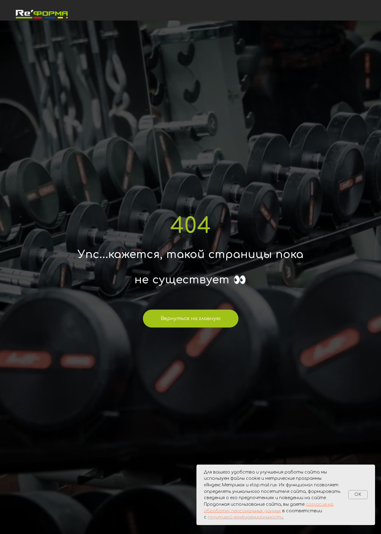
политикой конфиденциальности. (246, 517)
